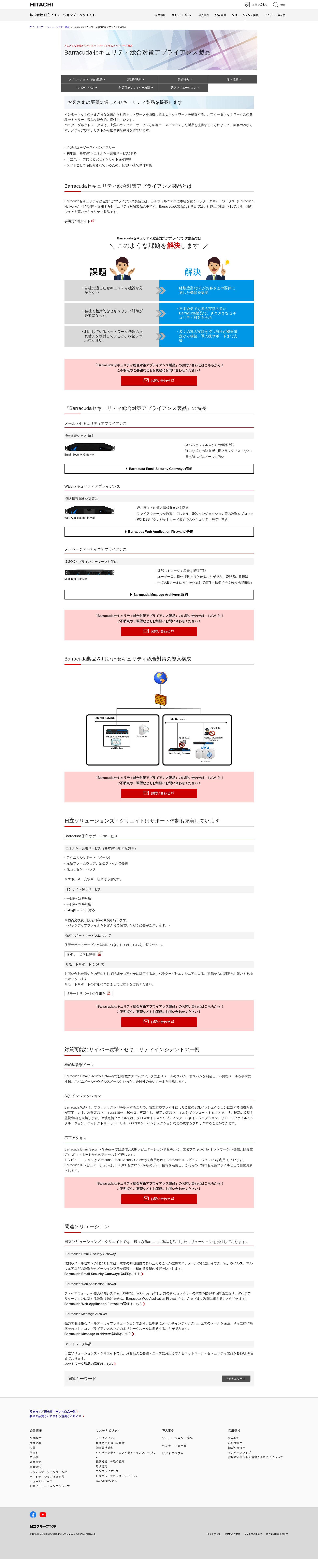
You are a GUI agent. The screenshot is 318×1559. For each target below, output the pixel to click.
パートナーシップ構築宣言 (47, 1476)
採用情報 (220, 15)
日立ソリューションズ (50, 1486)
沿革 (32, 1447)
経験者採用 (235, 1442)
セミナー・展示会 (274, 15)
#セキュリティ (236, 1378)
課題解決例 (134, 79)
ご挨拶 (34, 1457)
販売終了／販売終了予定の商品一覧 (53, 1411)
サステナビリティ (182, 15)
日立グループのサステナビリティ (117, 1476)
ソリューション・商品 (58, 27)
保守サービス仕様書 (81, 954)
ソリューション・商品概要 (86, 79)
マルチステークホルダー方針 (48, 1471)
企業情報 (160, 15)
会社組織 (35, 1442)
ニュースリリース (41, 1481)
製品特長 (183, 79)
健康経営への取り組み (110, 1461)
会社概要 (35, 1438)
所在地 (34, 1452)
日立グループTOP (43, 1526)
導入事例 (204, 15)
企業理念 (35, 1462)
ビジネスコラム (173, 1453)
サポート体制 (85, 87)
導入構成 (232, 79)
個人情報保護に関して (277, 1534)
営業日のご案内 (232, 1534)
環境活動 (101, 1466)
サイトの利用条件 (253, 1534)
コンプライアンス (107, 1471)
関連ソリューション (183, 87)
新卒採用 (234, 1438)
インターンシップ (239, 1452)
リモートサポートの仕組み (85, 993)
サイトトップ (36, 27)
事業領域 (35, 1467)
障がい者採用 (236, 1447)
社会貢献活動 (104, 1447)
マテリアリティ (106, 1438)
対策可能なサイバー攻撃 (134, 87)
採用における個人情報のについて (255, 1457)
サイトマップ (213, 1534)
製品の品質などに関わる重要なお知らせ (56, 1416)
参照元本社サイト (77, 221)
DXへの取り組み (107, 1480)
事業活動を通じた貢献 (110, 1442)
